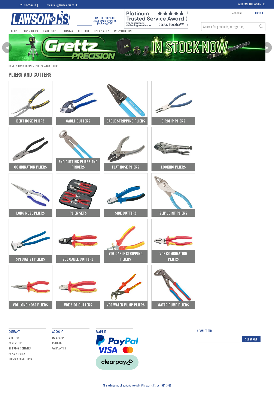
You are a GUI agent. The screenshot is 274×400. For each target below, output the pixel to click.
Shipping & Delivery (20, 348)
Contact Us (15, 343)
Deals (14, 31)
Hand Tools (50, 31)
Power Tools (30, 31)
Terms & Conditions (20, 359)
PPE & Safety (101, 31)
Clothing (83, 31)
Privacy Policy (17, 353)
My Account (59, 338)
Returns (57, 343)
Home (11, 66)
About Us (14, 338)
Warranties (59, 348)
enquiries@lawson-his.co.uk (62, 5)
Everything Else (123, 31)
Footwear (67, 31)
